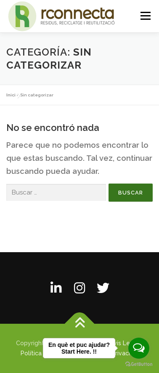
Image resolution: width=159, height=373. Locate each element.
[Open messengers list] (138, 348)
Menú (145, 15)
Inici (11, 95)
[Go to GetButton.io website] (138, 364)
